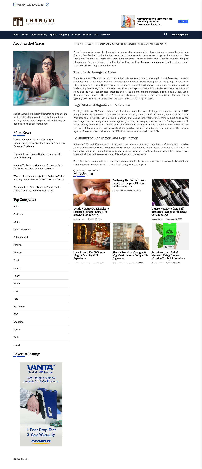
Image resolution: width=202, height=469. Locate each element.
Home (16, 34)
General (17, 268)
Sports (53, 34)
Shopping (64, 34)
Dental (16, 221)
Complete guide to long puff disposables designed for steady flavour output (169, 211)
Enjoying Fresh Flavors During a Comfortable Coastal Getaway (37, 156)
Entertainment (20, 237)
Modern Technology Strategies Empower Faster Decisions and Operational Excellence (38, 167)
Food (16, 260)
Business (76, 34)
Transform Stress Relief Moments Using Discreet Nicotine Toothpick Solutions (168, 255)
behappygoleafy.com (152, 62)
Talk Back (105, 34)
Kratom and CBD (92, 171)
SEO (15, 314)
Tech (96, 34)
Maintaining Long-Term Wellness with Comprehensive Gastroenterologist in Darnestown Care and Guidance (39, 143)
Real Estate (19, 306)
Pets (15, 298)
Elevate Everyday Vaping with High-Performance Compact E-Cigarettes (130, 255)
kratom (82, 171)
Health (25, 34)
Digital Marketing (39, 34)
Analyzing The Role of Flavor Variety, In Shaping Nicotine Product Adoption (129, 183)
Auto (15, 206)
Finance (87, 34)
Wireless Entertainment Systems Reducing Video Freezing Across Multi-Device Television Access (39, 178)
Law (15, 291)
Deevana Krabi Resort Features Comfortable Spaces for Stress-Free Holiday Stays (36, 189)
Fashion (17, 244)
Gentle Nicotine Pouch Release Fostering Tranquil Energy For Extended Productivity (91, 211)
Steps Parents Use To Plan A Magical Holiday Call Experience (89, 255)
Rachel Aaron (78, 219)
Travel (16, 345)
